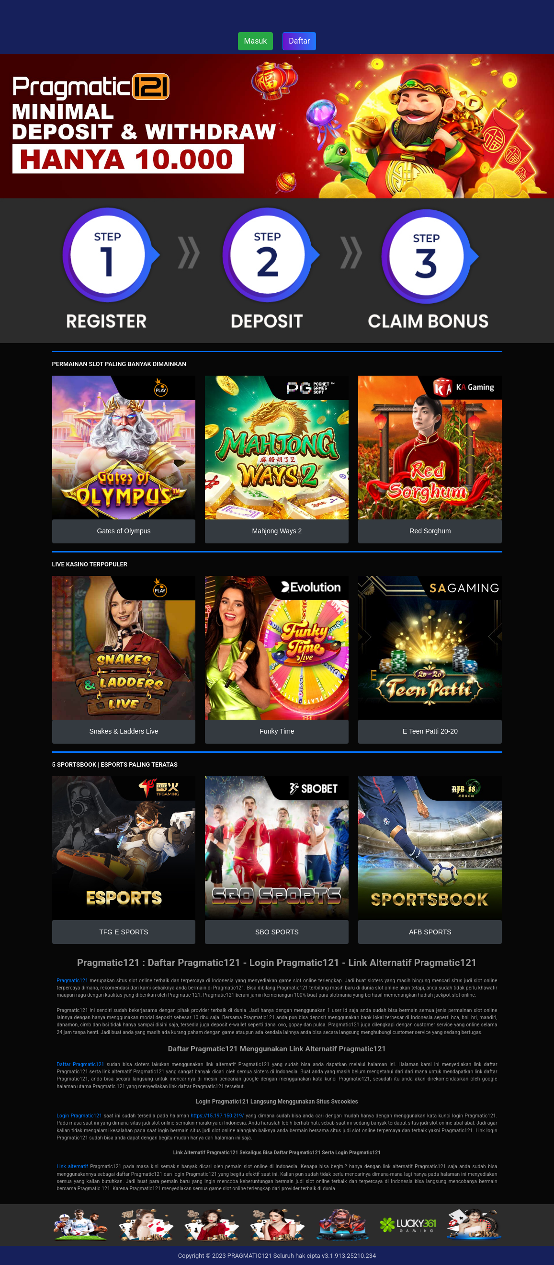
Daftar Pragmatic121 (80, 1064)
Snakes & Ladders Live (124, 731)
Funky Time (277, 731)
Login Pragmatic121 (79, 1116)
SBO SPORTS (277, 932)
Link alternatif (72, 1166)
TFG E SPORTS (123, 932)
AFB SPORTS (430, 932)
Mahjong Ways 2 (277, 531)
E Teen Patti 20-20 (430, 731)
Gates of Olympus (123, 531)
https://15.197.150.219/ (217, 1116)
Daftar (299, 41)
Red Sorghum (430, 531)
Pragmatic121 (72, 981)
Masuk (255, 41)
